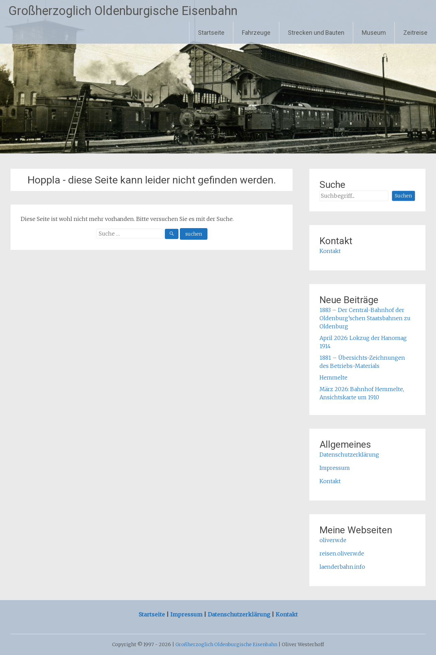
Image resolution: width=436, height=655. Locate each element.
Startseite (211, 32)
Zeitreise (415, 32)
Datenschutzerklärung (349, 454)
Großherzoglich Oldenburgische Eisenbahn (123, 11)
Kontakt (330, 251)
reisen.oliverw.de (342, 553)
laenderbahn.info (342, 566)
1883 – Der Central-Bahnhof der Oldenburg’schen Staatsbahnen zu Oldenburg (365, 318)
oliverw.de (333, 540)
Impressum (335, 467)
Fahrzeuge (256, 32)
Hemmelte (333, 377)
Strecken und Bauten (316, 32)
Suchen (403, 196)
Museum (374, 32)
